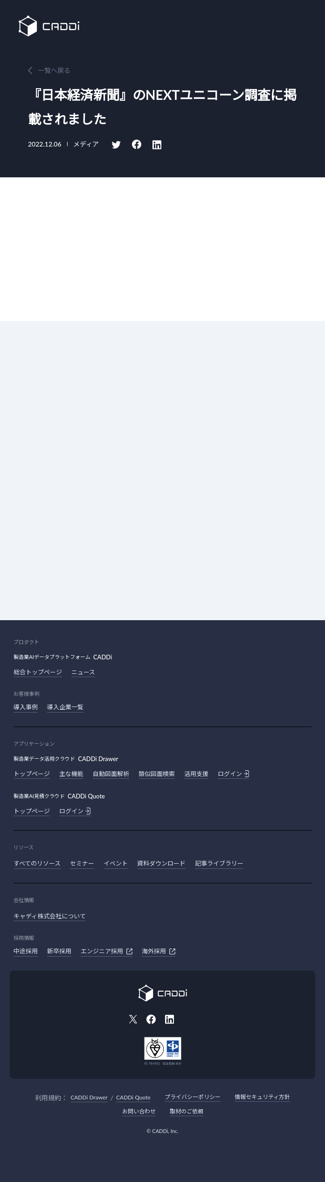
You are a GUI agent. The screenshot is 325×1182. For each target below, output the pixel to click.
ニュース (83, 672)
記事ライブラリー (219, 863)
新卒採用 (59, 951)
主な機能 (71, 773)
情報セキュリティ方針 (262, 1096)
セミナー (82, 863)
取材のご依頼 (186, 1111)
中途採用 (26, 951)
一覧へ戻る (54, 70)
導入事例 (26, 707)
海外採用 (158, 951)
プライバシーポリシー (193, 1096)
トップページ (32, 773)
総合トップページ (38, 672)
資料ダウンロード (161, 863)
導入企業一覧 (65, 707)
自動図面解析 (111, 773)
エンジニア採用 (106, 951)
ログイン (233, 773)
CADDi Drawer (88, 1097)
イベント (116, 863)
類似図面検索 (156, 773)
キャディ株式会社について (50, 916)
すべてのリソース (37, 863)
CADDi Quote (133, 1097)
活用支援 (196, 773)
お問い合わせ (139, 1111)
